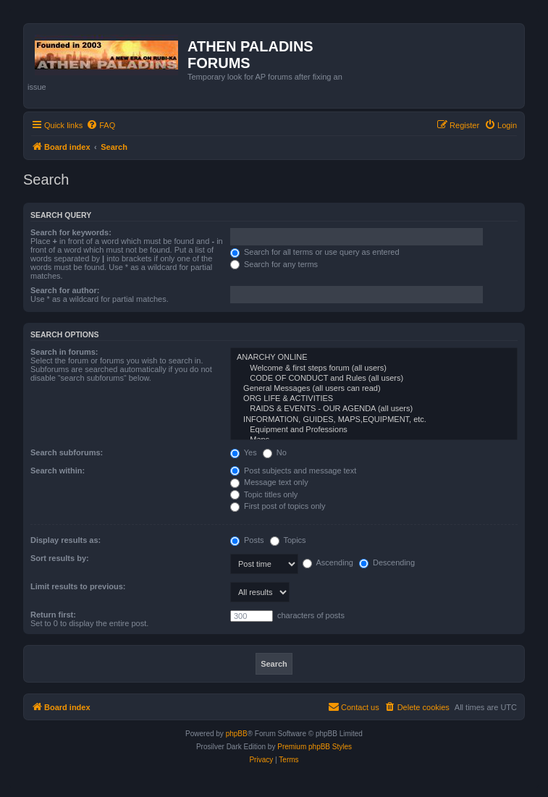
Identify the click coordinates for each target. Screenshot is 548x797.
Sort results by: (59, 558)
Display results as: (65, 540)
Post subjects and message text (293, 470)
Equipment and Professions (374, 430)
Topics (288, 540)
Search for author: (64, 290)
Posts (247, 540)
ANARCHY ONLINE (374, 358)
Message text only (269, 482)
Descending (387, 562)
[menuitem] (100, 125)
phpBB (237, 734)
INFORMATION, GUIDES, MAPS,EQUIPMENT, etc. (374, 420)
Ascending (328, 562)
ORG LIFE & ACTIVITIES (374, 399)
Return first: (53, 614)
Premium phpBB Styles (314, 747)
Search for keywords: (70, 232)
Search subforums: (66, 452)
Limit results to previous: (77, 586)
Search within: (57, 470)
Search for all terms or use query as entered (315, 252)
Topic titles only (264, 494)
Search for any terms (274, 264)
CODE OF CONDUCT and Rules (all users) (374, 379)
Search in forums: (64, 351)
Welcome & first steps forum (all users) (374, 368)
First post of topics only (278, 506)
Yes (243, 452)
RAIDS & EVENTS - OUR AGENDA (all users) (374, 409)
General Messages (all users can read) (374, 389)
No (275, 452)
